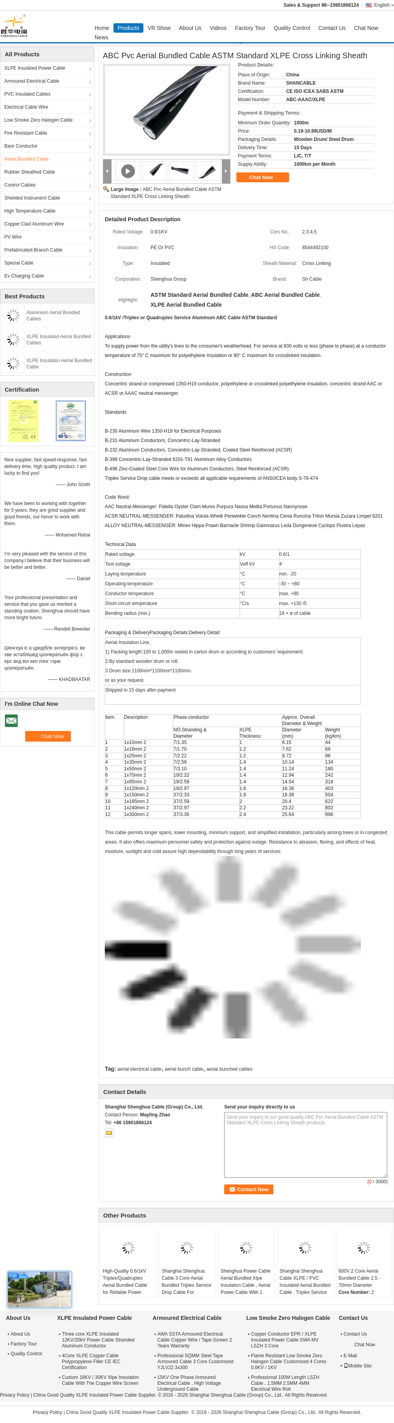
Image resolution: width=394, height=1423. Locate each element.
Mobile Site (358, 1366)
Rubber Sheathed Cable (29, 172)
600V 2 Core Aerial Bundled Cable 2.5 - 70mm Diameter (359, 1278)
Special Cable (18, 263)
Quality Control (292, 28)
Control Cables (19, 185)
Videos (218, 28)
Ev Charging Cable (24, 276)
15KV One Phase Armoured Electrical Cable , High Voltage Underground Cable (189, 1383)
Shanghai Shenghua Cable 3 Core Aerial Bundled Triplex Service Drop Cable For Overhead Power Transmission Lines (186, 1288)
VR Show (159, 28)
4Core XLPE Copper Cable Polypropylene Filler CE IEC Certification (91, 1361)
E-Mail (350, 1355)
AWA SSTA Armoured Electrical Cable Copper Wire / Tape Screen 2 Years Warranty (194, 1340)
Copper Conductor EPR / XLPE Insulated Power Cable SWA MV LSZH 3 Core (285, 1340)
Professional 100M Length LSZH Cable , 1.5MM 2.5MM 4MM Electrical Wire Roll (285, 1383)
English (384, 5)
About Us (190, 28)
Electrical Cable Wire (26, 107)
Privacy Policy (15, 1395)
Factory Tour (250, 28)
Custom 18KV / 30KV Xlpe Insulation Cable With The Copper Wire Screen (100, 1380)
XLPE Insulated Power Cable (34, 68)
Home (102, 28)
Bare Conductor (20, 146)
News (101, 37)
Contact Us (332, 28)
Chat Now (366, 28)
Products (128, 28)
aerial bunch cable (184, 1069)
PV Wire (13, 237)
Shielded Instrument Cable (32, 198)
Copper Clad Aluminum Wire (34, 224)
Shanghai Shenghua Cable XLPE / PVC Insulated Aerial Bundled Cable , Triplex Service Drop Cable (305, 1285)
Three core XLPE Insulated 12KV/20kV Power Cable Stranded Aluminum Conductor (98, 1340)
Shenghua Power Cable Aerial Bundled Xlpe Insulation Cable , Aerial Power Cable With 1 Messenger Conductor (246, 1285)
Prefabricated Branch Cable (33, 250)
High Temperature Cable (30, 211)
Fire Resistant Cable (25, 133)
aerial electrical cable (139, 1069)
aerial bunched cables (229, 1069)
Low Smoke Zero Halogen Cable (38, 120)
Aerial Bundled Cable (26, 159)
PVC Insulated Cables (27, 94)
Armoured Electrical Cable (31, 81)
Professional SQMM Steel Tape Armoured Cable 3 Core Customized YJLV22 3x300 (195, 1361)
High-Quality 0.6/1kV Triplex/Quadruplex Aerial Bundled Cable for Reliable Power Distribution (125, 1285)
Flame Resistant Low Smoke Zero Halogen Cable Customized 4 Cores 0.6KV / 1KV (288, 1361)
